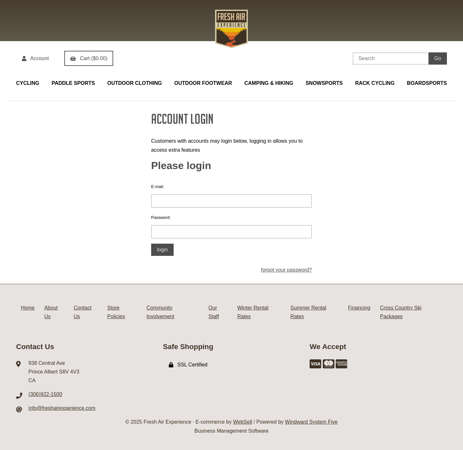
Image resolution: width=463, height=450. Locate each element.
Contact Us (82, 312)
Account (35, 58)
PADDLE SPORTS (73, 83)
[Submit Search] (438, 58)
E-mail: (157, 186)
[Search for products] (391, 58)
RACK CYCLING (375, 83)
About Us (51, 312)
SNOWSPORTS (324, 83)
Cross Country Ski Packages (401, 312)
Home (28, 307)
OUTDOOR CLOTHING (134, 83)
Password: (161, 217)
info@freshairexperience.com (61, 408)
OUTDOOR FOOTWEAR (203, 83)
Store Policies (116, 312)
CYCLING (27, 83)
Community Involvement (160, 312)
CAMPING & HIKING (268, 83)
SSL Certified (188, 364)
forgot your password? (286, 270)
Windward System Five (311, 422)
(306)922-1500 (45, 394)
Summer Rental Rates (308, 312)
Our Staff (213, 312)
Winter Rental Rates (252, 312)
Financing (359, 307)
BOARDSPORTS (427, 83)
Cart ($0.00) (88, 58)
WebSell (242, 422)
